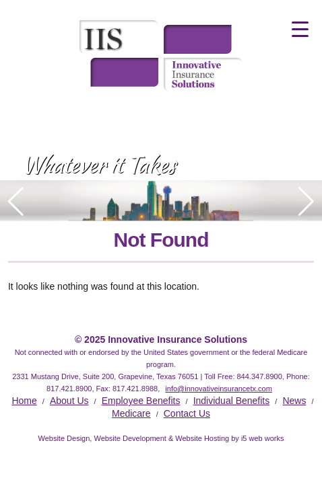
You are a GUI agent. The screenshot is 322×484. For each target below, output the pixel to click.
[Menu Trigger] (300, 28)
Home (23, 400)
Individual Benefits (231, 400)
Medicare (131, 413)
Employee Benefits (141, 400)
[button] (306, 201)
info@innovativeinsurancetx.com (218, 389)
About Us (69, 400)
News (294, 400)
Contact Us (187, 413)
